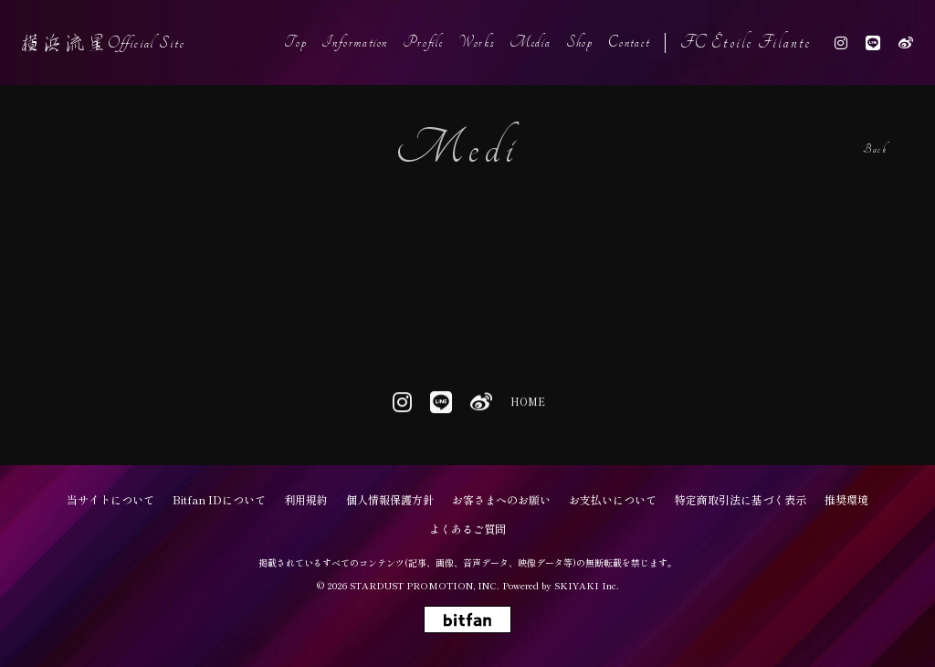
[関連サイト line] (873, 42)
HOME (526, 405)
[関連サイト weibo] (905, 42)
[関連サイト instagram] (841, 42)
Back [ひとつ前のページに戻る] (875, 149)
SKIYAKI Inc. (586, 585)
